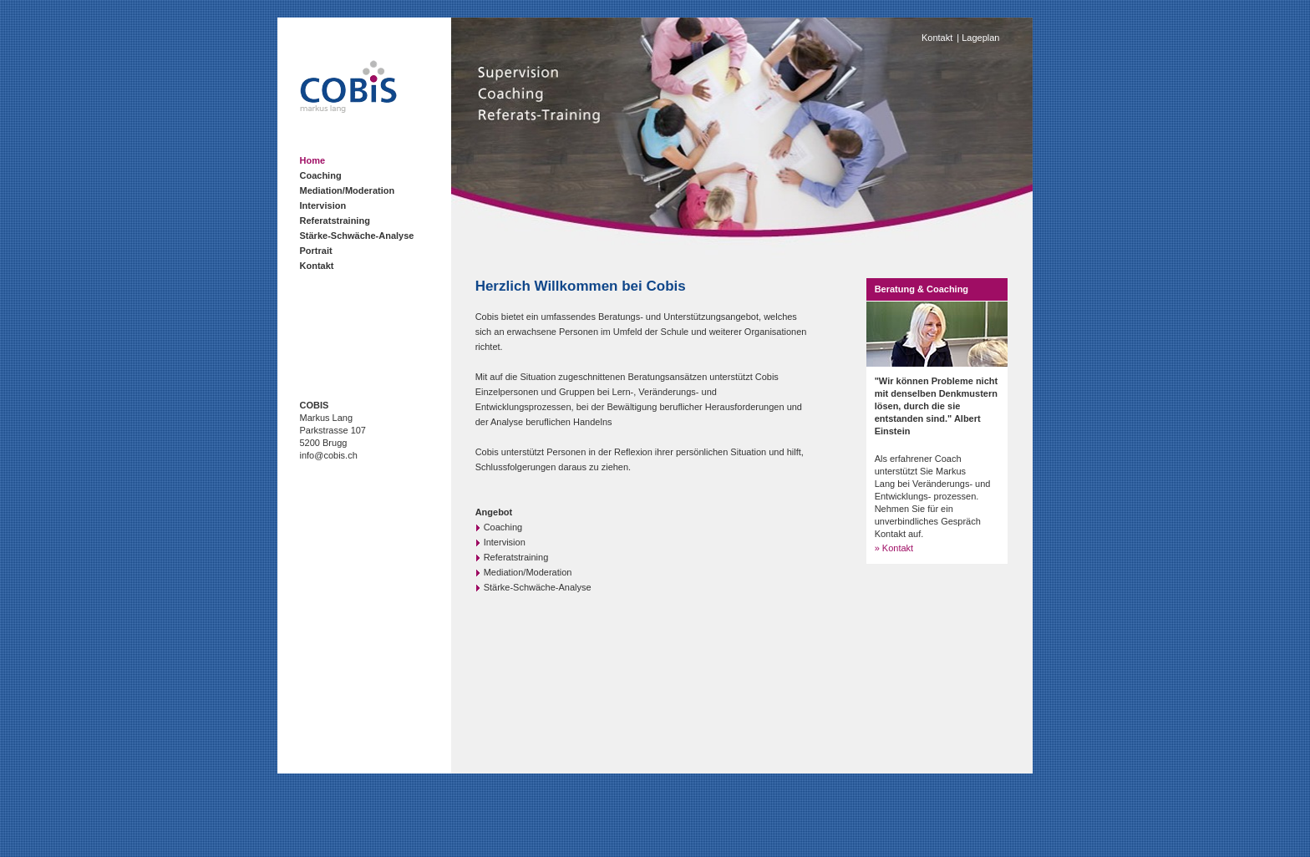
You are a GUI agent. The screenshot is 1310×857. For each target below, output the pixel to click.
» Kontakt (894, 548)
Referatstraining (335, 221)
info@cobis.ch (329, 455)
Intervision (323, 205)
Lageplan (980, 38)
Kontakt (317, 266)
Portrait (316, 251)
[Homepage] (348, 109)
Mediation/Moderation (347, 190)
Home (313, 160)
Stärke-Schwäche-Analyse (357, 236)
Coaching (321, 175)
